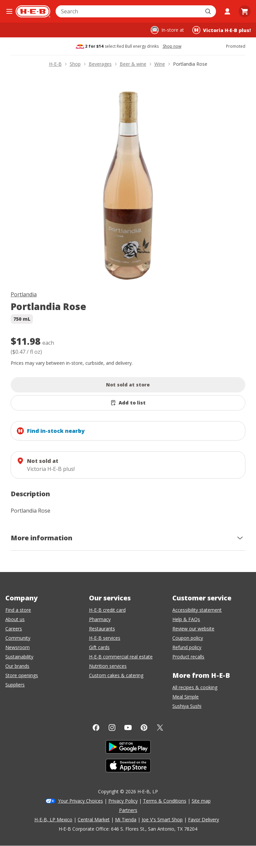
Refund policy (186, 647)
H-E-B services (104, 638)
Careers (13, 628)
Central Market (94, 819)
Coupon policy (187, 638)
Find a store (18, 610)
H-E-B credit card (107, 610)
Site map (201, 801)
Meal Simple (185, 696)
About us (15, 619)
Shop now (172, 46)
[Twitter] (160, 727)
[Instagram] (112, 727)
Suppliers (15, 684)
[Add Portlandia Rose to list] (128, 402)
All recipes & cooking (194, 687)
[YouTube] (128, 727)
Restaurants (102, 628)
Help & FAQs (186, 619)
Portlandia (24, 294)
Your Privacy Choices (80, 801)
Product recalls (188, 656)
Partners (128, 810)
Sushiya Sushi (186, 706)
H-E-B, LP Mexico (53, 819)
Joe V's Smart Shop (162, 819)
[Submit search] (208, 11)
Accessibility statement (197, 610)
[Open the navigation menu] (9, 11)
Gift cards (99, 647)
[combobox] (128, 11)
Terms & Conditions (164, 801)
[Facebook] (96, 727)
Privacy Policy (123, 801)
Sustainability (19, 656)
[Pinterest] (144, 727)
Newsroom (17, 647)
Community (17, 638)
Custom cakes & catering (116, 675)
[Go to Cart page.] (245, 11)
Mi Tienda (125, 819)
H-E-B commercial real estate (121, 656)
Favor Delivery (203, 819)
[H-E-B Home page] (33, 11)
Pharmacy (100, 619)
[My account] (227, 11)
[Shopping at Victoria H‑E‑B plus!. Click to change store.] (221, 30)
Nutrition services (108, 666)
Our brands (17, 666)
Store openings (21, 675)
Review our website (193, 628)
